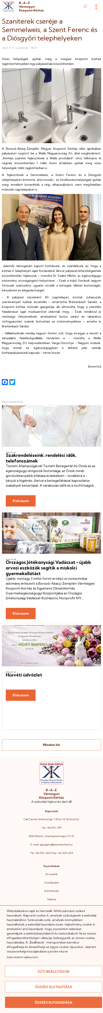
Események (51, 891)
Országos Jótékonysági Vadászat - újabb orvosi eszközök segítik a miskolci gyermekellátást (48, 567)
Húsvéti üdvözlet (24, 675)
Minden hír (51, 745)
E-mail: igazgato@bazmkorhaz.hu (52, 844)
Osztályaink (51, 882)
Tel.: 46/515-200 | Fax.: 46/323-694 (51, 853)
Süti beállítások (54, 971)
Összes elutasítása (53, 987)
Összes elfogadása (53, 1002)
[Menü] (96, 6)
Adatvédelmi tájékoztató (22, 957)
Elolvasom (21, 501)
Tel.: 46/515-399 (51, 827)
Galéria (51, 899)
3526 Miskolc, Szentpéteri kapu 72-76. (51, 836)
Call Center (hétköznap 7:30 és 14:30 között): (51, 819)
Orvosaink (51, 874)
